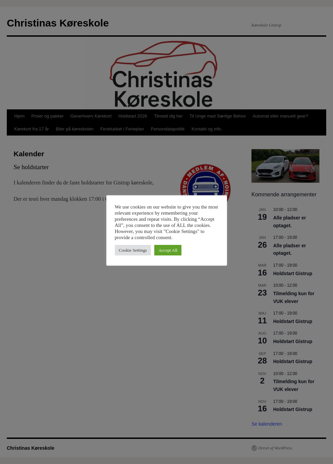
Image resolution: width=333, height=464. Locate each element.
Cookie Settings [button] (133, 250)
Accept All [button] (167, 250)
